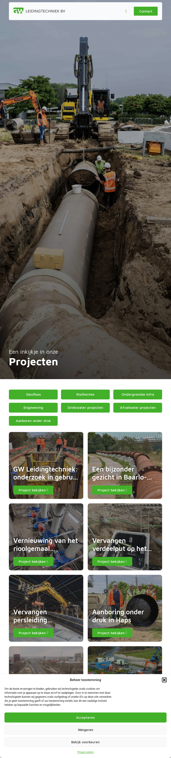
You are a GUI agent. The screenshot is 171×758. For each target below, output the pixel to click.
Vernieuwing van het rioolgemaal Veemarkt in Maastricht (45, 552)
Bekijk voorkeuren (85, 742)
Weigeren (85, 730)
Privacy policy (85, 752)
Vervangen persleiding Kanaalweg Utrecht (43, 620)
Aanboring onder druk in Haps (118, 616)
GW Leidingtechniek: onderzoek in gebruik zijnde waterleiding (45, 477)
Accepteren (85, 717)
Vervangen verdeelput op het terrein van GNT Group (119, 552)
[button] (164, 680)
